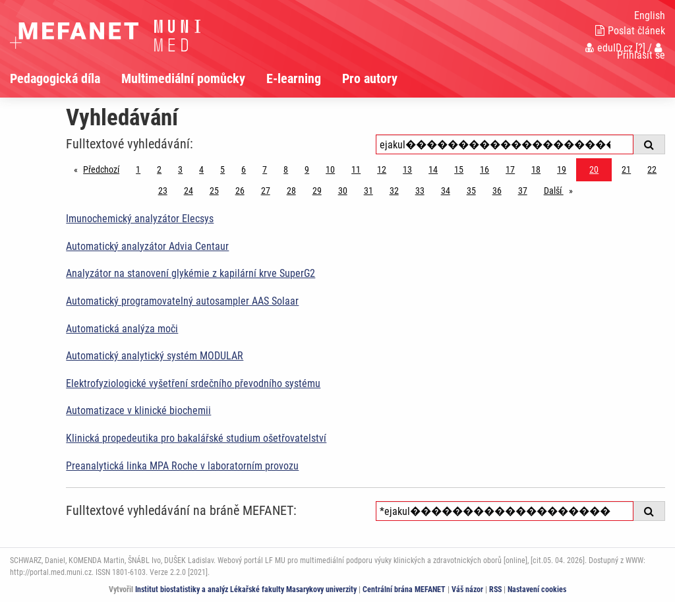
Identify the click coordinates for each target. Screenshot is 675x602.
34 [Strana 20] (445, 190)
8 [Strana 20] (285, 169)
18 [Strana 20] (536, 169)
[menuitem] (65, 78)
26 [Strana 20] (240, 190)
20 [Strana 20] (594, 169)
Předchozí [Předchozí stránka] (104, 168)
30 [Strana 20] (342, 190)
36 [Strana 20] (497, 190)
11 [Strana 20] (356, 169)
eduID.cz (609, 48)
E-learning (293, 78)
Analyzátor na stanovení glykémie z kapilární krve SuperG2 (190, 273)
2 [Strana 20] (159, 169)
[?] (640, 48)
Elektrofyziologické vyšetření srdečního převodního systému (193, 383)
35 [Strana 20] (471, 190)
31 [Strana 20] (368, 190)
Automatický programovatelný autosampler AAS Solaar (182, 301)
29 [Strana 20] (317, 190)
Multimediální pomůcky (183, 78)
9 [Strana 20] (307, 169)
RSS (495, 589)
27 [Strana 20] (265, 190)
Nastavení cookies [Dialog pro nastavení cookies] (537, 589)
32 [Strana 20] (394, 190)
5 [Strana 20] (222, 169)
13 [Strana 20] (407, 169)
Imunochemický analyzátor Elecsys (140, 218)
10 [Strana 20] (330, 169)
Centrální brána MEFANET (404, 589)
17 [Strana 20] (510, 169)
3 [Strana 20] (180, 169)
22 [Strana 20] (652, 169)
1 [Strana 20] (138, 169)
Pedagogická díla (55, 78)
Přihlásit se (641, 51)
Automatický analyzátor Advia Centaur (147, 246)
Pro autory (369, 78)
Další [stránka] (561, 189)
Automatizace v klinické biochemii (138, 410)
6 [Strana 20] (243, 169)
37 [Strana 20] (522, 190)
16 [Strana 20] (484, 169)
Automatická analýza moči (122, 328)
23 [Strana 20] (162, 190)
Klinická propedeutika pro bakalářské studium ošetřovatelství (196, 438)
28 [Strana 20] (291, 190)
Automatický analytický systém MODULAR (154, 355)
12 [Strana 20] (381, 169)
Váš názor (467, 589)
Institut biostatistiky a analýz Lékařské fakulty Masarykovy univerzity (246, 589)
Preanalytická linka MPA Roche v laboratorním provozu (182, 466)
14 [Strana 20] (433, 169)
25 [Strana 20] (214, 190)
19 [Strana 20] (561, 169)
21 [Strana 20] (626, 169)
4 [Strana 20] (201, 169)
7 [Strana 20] (264, 169)
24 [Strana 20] (188, 190)
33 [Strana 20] (420, 190)
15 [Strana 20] (458, 169)
